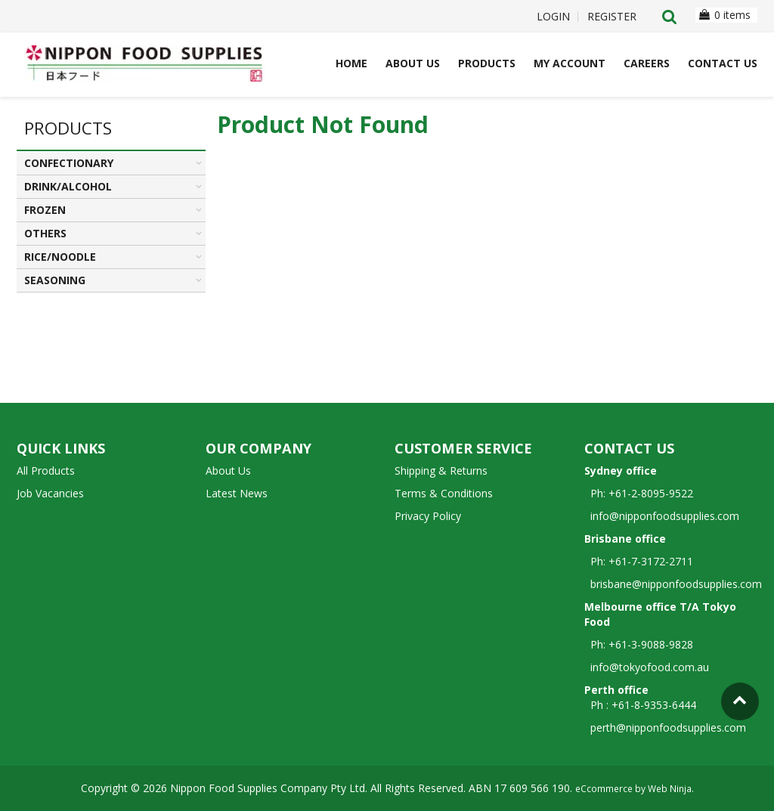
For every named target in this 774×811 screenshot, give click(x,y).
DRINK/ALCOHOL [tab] (68, 186)
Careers (647, 63)
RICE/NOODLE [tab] (60, 256)
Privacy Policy (428, 516)
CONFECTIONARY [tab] (68, 163)
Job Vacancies (50, 493)
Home (351, 63)
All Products (46, 470)
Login (553, 16)
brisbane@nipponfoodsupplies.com (673, 584)
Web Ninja (670, 788)
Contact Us (722, 63)
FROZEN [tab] (45, 210)
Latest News (237, 493)
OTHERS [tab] (45, 233)
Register (611, 16)
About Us (412, 63)
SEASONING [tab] (54, 280)
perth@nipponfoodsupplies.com (668, 727)
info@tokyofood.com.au (649, 667)
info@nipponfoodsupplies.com (661, 516)
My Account (569, 63)
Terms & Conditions (444, 493)
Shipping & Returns (441, 470)
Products (486, 63)
